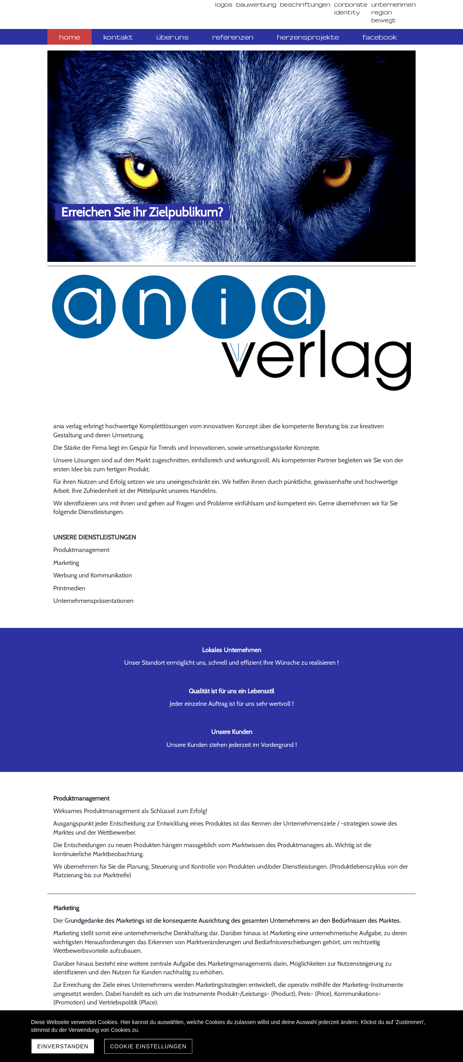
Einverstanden (63, 1046)
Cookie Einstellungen (148, 1046)
